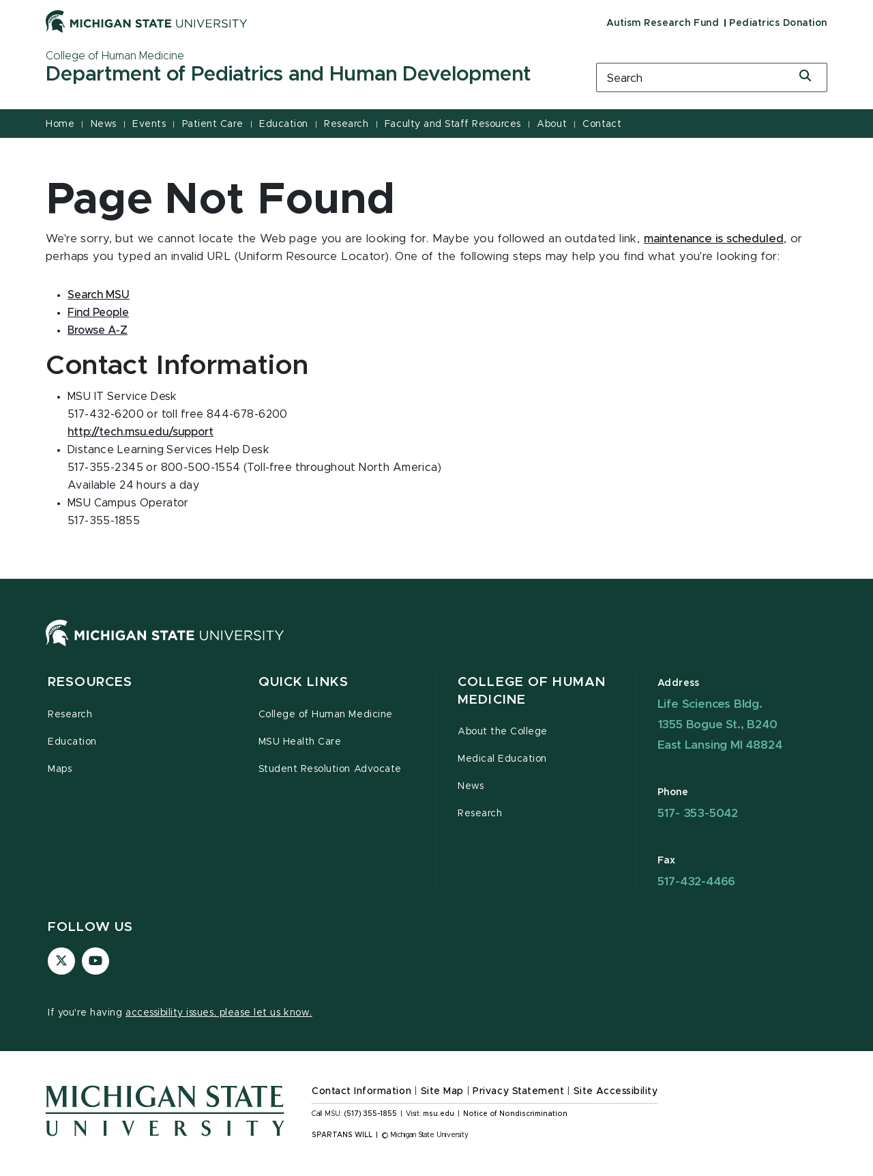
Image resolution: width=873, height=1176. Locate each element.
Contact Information (361, 1091)
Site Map (442, 1091)
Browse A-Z (98, 330)
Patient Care (212, 124)
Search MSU (99, 294)
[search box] (711, 77)
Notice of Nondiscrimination (515, 1113)
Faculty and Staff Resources (453, 124)
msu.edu (438, 1113)
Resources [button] (90, 682)
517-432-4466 (696, 881)
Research (346, 124)
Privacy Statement (518, 1091)
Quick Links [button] (303, 682)
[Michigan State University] (147, 21)
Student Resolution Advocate (330, 769)
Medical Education (502, 759)
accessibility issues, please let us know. (218, 1013)
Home (60, 124)
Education (283, 124)
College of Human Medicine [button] (532, 691)
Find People (98, 312)
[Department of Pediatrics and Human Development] (303, 75)
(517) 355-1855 (371, 1113)
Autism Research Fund (662, 23)
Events (149, 124)
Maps (60, 769)
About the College (503, 731)
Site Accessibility (616, 1091)
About (552, 124)
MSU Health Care (300, 742)
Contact (601, 124)
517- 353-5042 (697, 813)
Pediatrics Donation (778, 23)
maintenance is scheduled (714, 238)
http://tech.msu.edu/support (140, 432)
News (104, 124)
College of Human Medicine (325, 714)
